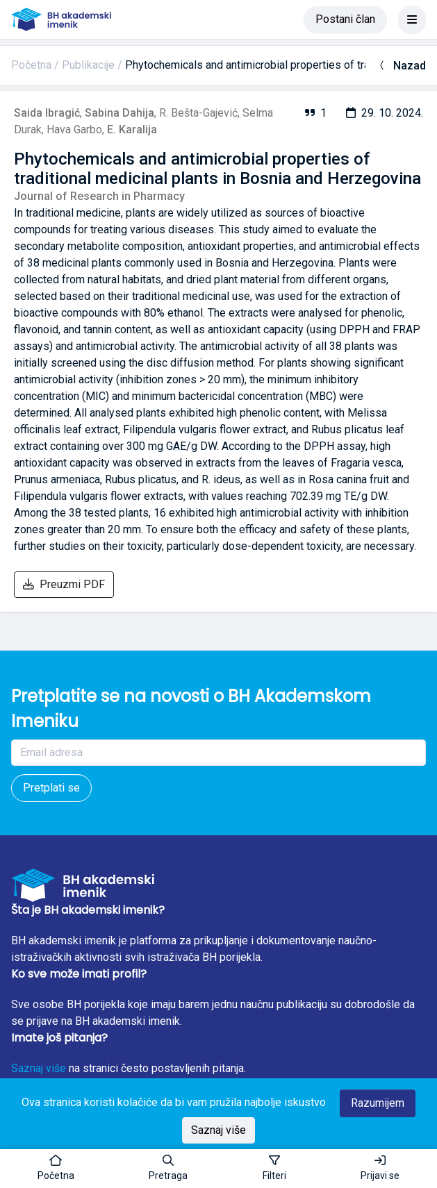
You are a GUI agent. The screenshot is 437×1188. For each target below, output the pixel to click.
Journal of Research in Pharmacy (99, 196)
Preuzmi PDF (64, 584)
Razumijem (377, 1103)
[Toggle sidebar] (274, 1168)
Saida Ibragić (47, 112)
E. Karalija (132, 129)
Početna (31, 65)
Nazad (401, 65)
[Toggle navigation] (412, 19)
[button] (168, 1168)
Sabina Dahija (119, 112)
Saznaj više (38, 1068)
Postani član (345, 19)
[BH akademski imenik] (61, 19)
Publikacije (88, 65)
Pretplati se (51, 787)
